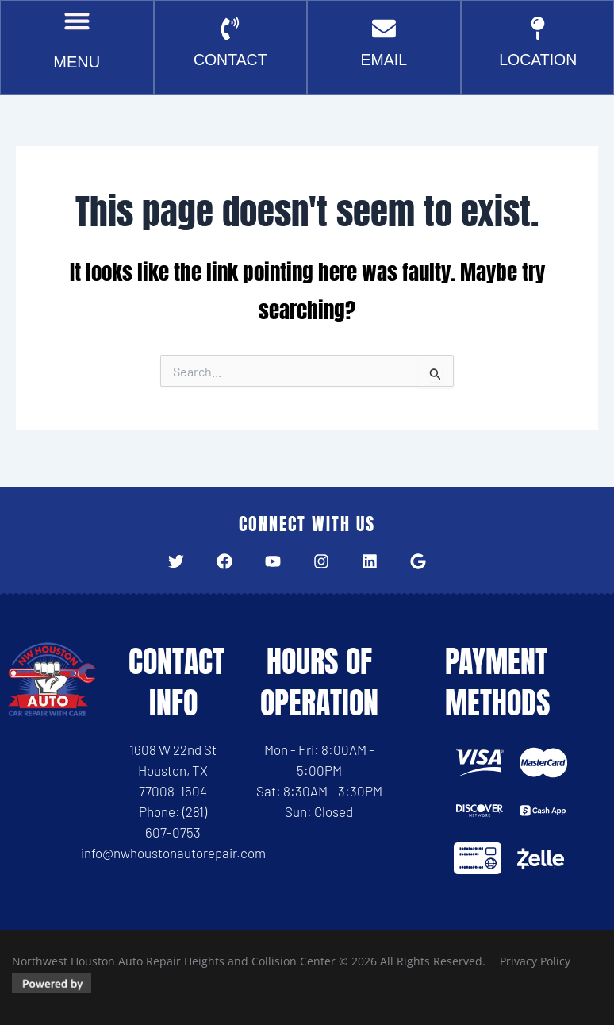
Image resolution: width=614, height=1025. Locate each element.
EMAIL (384, 64)
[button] (76, 24)
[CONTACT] (230, 31)
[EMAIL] (383, 31)
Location (538, 64)
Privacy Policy (535, 961)
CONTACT (230, 64)
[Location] (537, 31)
